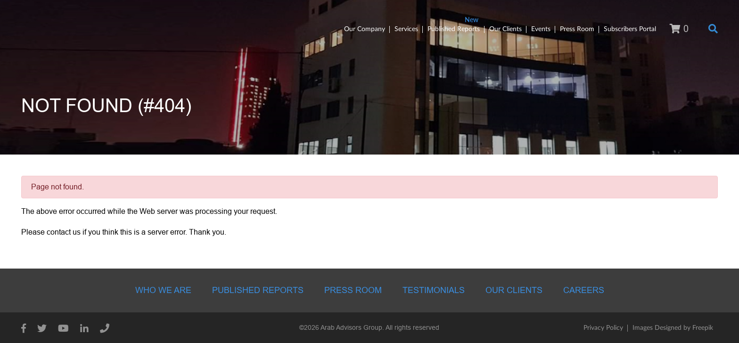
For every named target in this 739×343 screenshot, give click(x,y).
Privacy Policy (603, 328)
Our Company (364, 29)
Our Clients (505, 29)
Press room (353, 290)
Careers (583, 290)
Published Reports (453, 29)
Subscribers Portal (630, 29)
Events (540, 29)
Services (406, 29)
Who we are (163, 290)
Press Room (577, 29)
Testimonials (433, 290)
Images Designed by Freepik (672, 328)
